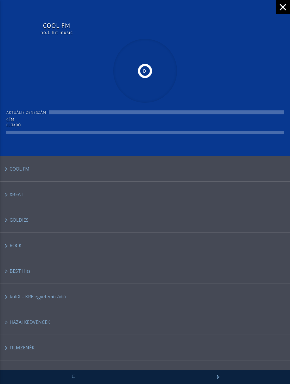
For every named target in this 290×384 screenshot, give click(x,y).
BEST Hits (17, 271)
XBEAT (14, 194)
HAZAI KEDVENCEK (27, 322)
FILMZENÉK (19, 348)
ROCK (13, 245)
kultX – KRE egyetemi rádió (35, 297)
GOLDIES (16, 220)
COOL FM (16, 169)
